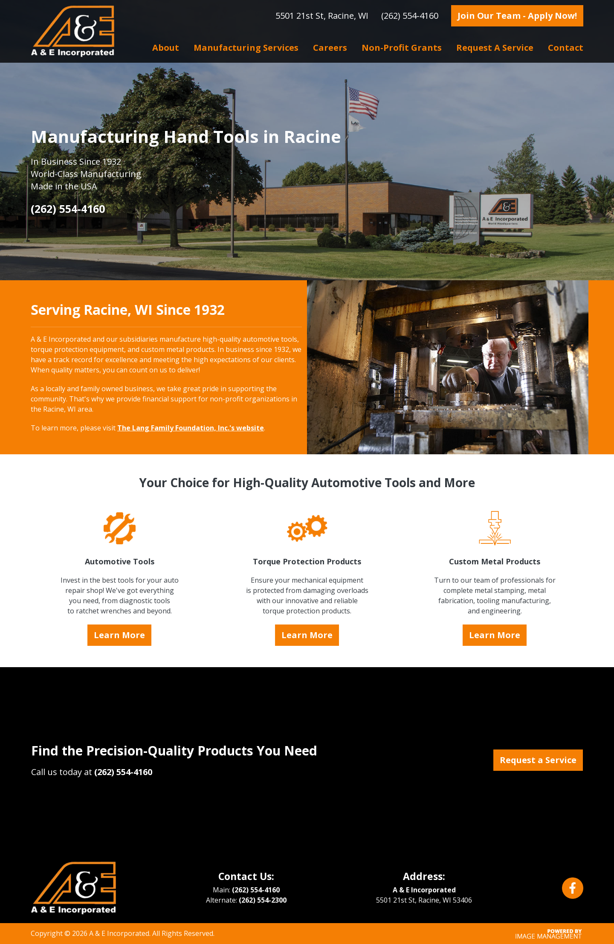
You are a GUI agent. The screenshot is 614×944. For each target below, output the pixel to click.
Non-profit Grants (402, 47)
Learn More (119, 635)
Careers (330, 47)
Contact (565, 47)
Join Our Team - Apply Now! (517, 15)
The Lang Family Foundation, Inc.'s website (190, 428)
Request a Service (494, 47)
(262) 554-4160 (409, 15)
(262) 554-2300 (263, 900)
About (165, 47)
